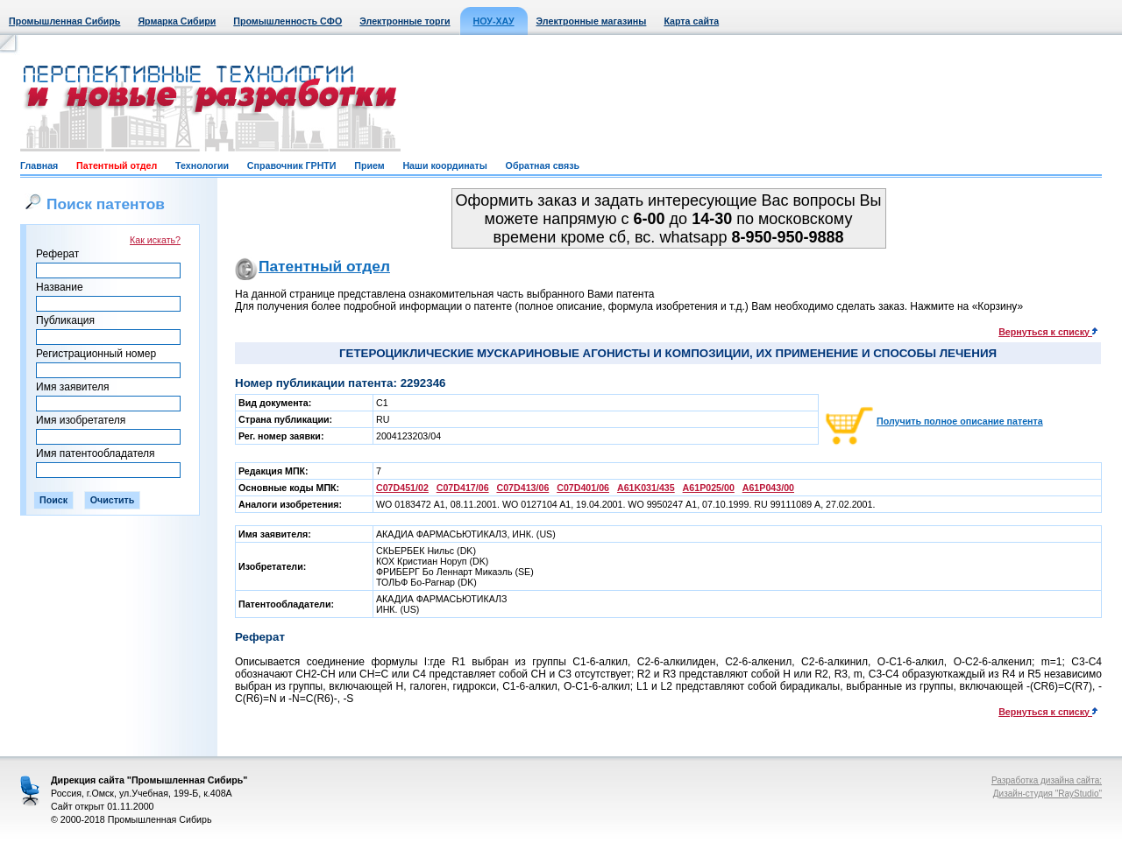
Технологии (202, 165)
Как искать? (155, 240)
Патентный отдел (116, 165)
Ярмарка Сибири (177, 21)
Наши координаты (444, 165)
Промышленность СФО (287, 21)
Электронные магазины (591, 21)
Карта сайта (691, 21)
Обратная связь (542, 165)
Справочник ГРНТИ (292, 165)
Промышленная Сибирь (64, 21)
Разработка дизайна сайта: (1046, 780)
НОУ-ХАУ (494, 21)
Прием (369, 165)
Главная (39, 165)
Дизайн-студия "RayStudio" (1047, 793)
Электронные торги (404, 21)
